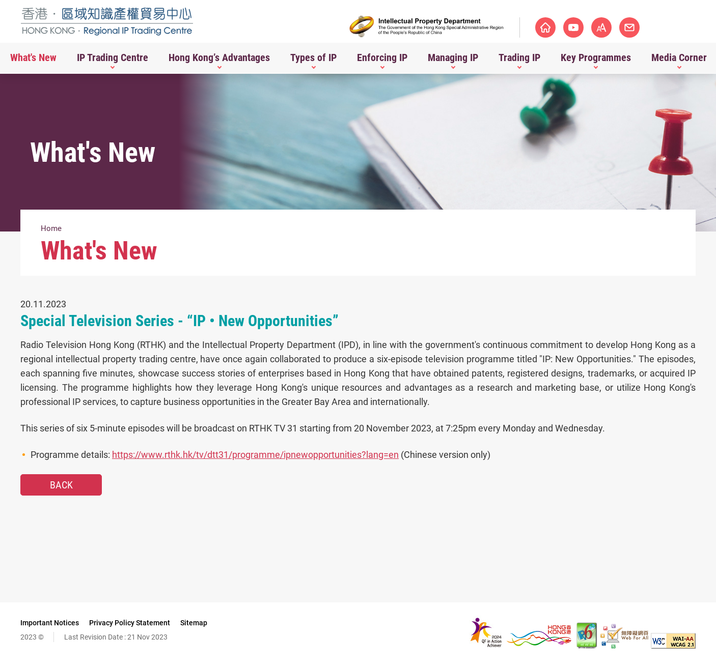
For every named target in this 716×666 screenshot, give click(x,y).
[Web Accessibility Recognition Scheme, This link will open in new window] (624, 645)
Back (61, 485)
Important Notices (49, 623)
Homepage (545, 27)
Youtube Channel (573, 27)
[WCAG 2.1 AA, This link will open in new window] (673, 645)
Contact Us (657, 27)
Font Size (629, 27)
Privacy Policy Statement (129, 623)
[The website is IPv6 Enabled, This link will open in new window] (587, 645)
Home (51, 228)
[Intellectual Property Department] (426, 26)
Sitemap (193, 623)
